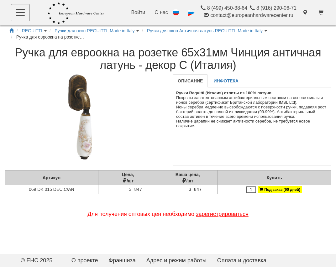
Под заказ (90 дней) (280, 189)
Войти (138, 12)
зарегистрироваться (222, 214)
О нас (161, 12)
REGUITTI (32, 30)
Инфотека (226, 80)
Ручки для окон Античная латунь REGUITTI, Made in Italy (205, 30)
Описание (190, 80)
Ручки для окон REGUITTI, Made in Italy (94, 30)
